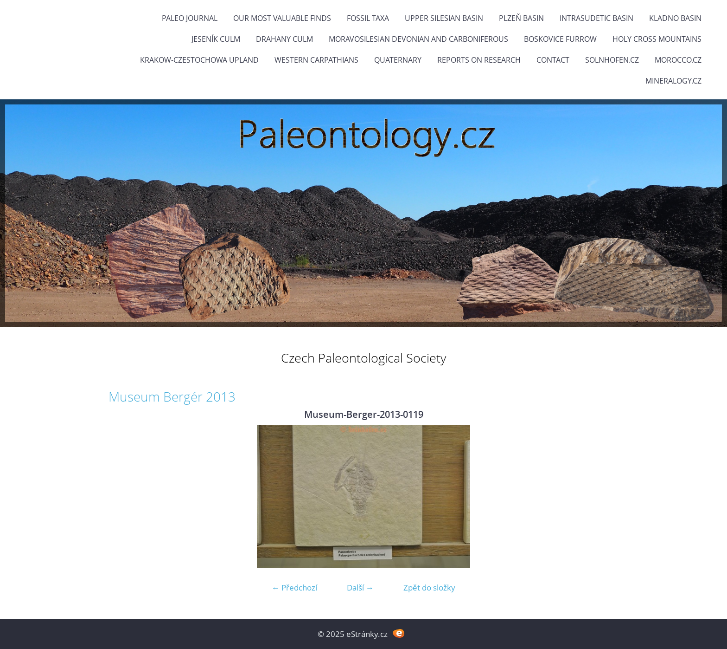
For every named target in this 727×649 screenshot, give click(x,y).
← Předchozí (294, 587)
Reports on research (479, 60)
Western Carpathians (316, 60)
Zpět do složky (429, 587)
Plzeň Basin (521, 18)
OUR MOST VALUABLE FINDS (282, 18)
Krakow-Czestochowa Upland (199, 60)
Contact (552, 60)
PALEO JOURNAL (189, 18)
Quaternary (397, 60)
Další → (360, 587)
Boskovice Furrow (560, 39)
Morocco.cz (678, 60)
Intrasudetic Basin (596, 18)
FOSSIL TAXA (368, 18)
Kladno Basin (675, 18)
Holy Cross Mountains (656, 39)
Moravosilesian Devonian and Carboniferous (418, 39)
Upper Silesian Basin (444, 18)
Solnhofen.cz (612, 60)
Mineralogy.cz (673, 81)
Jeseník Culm (215, 39)
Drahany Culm (284, 39)
